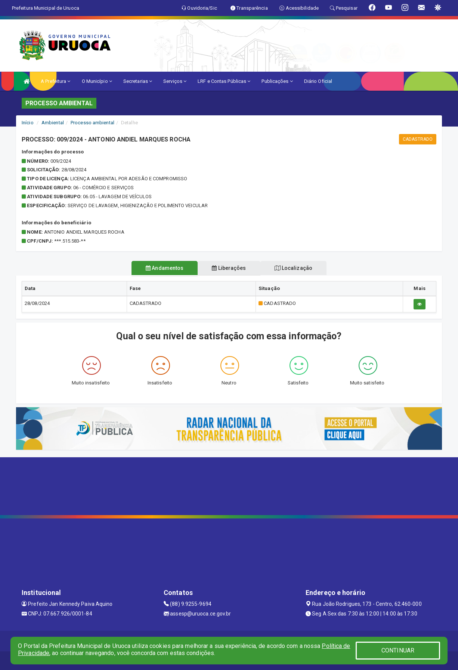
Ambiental (52, 122)
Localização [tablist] (296, 268)
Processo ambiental (92, 122)
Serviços (174, 81)
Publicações (277, 81)
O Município (97, 81)
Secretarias (137, 81)
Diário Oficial (318, 81)
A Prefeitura (55, 81)
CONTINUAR (397, 650)
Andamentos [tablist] (161, 268)
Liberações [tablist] (229, 268)
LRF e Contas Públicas (224, 81)
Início (28, 122)
